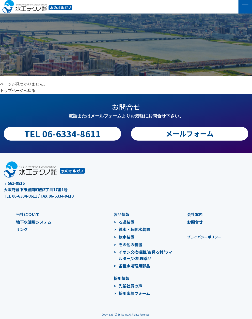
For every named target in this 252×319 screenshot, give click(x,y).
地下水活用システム (33, 222)
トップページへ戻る (17, 90)
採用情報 (121, 278)
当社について (28, 214)
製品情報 (121, 214)
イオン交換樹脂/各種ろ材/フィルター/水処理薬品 (146, 255)
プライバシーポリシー (204, 236)
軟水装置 (126, 237)
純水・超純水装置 (134, 229)
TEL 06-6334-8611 (62, 133)
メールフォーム (190, 133)
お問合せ (195, 222)
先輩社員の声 (130, 286)
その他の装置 (130, 244)
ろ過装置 (126, 222)
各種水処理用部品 (134, 266)
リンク (22, 229)
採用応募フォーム (134, 293)
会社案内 (195, 214)
